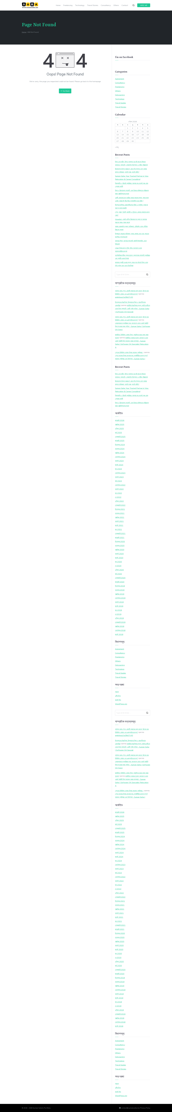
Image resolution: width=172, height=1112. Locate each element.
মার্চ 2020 (118, 574)
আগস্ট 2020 (119, 554)
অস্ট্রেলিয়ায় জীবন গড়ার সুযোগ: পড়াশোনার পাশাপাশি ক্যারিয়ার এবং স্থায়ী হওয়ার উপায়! (132, 257)
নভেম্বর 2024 (120, 449)
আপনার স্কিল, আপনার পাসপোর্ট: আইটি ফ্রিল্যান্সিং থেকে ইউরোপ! (131, 242)
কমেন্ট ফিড (118, 700)
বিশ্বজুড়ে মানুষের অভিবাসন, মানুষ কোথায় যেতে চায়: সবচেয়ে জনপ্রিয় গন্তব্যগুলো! (132, 235)
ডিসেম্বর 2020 (120, 541)
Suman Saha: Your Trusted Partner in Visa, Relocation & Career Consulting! (132, 177)
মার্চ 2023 (118, 481)
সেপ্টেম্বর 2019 (120, 598)
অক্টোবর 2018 (119, 626)
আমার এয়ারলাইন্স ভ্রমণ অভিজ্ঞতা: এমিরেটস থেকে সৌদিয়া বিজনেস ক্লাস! (131, 228)
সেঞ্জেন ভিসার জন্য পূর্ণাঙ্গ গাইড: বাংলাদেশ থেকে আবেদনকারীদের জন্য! (128, 249)
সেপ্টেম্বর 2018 (120, 630)
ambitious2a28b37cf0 (124, 297)
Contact (125, 5)
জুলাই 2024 (119, 465)
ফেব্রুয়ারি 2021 (120, 533)
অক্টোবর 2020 (119, 549)
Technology (79, 5)
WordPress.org (121, 704)
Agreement (119, 79)
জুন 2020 (118, 562)
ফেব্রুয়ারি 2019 (120, 622)
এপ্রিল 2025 (119, 428)
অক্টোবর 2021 (119, 517)
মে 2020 (118, 566)
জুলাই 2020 (119, 558)
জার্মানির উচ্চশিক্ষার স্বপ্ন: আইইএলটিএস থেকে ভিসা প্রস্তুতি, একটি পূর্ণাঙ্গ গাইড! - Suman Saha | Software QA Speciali (132, 308)
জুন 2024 (118, 469)
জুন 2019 (118, 610)
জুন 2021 (118, 529)
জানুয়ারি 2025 (119, 440)
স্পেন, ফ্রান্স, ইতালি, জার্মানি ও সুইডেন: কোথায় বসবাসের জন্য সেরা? (132, 213)
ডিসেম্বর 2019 (120, 586)
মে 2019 (118, 614)
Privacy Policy (145, 1108)
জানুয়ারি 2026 (119, 420)
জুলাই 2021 (119, 525)
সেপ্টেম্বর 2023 (120, 473)
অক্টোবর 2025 (119, 424)
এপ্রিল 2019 (119, 618)
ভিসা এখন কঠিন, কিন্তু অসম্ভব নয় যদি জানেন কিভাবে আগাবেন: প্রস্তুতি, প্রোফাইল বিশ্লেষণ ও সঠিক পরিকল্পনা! (131, 163)
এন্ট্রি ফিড (118, 696)
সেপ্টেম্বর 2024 (120, 457)
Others (116, 5)
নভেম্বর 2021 (120, 513)
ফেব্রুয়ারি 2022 (120, 505)
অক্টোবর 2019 (119, 594)
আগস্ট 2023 (119, 477)
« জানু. (117, 147)
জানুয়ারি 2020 (119, 582)
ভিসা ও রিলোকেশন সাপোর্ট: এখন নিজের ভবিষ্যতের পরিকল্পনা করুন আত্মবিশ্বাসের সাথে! (132, 192)
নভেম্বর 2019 (120, 590)
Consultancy (106, 5)
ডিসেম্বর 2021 (120, 509)
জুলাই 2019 (119, 606)
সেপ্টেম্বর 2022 (120, 485)
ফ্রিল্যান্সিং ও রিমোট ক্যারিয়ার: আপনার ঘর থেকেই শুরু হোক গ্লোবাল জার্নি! (131, 185)
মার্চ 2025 (118, 432)
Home (58, 5)
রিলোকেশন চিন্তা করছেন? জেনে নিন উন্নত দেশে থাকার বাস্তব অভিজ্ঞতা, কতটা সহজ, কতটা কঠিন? (131, 170)
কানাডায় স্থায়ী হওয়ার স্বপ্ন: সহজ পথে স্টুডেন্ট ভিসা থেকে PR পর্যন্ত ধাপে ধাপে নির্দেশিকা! (131, 264)
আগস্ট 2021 (119, 521)
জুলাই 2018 (119, 634)
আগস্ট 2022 (119, 489)
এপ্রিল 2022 (119, 501)
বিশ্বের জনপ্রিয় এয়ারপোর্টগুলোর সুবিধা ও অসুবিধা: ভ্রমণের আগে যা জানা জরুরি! (131, 206)
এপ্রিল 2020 (119, 570)
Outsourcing (120, 95)
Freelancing (67, 5)
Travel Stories (92, 5)
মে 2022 (118, 497)
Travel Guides (120, 103)
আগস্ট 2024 (119, 461)
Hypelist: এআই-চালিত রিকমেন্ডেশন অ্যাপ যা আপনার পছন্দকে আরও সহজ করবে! (131, 221)
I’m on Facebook (124, 57)
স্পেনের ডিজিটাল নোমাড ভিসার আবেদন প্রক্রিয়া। (129, 352)
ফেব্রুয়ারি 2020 (120, 578)
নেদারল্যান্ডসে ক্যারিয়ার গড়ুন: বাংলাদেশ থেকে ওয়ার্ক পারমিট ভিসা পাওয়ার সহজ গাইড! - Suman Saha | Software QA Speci (132, 326)
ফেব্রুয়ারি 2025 (120, 436)
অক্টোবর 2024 (119, 453)
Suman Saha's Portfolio (42, 1108)
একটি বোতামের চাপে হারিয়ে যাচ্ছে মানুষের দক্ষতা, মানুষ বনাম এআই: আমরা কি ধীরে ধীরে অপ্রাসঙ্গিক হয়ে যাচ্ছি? (132, 199)
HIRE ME (143, 5)
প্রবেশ (117, 692)
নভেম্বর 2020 (120, 545)
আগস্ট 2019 (119, 602)
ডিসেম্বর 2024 (120, 445)
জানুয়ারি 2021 (119, 537)
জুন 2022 (118, 493)
